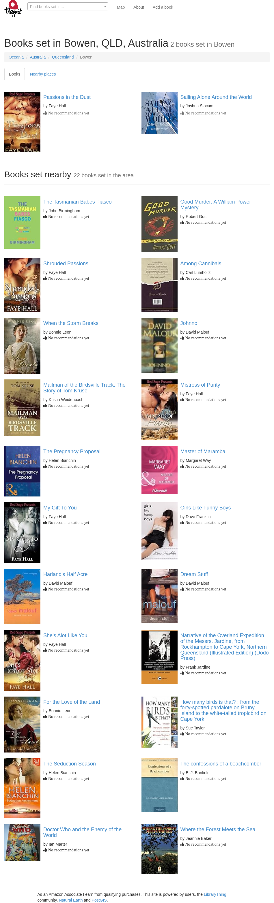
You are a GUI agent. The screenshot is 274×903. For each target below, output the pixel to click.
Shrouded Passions (65, 263)
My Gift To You (60, 508)
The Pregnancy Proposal (71, 451)
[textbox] (68, 7)
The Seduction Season (69, 764)
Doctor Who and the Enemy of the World (82, 832)
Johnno (188, 323)
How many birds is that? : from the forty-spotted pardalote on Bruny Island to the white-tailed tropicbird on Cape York (223, 710)
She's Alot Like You (65, 635)
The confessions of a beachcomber (220, 764)
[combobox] (67, 6)
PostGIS (99, 900)
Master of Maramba (202, 451)
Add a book (163, 7)
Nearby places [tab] (43, 74)
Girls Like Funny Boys (205, 508)
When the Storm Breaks (70, 323)
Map (121, 7)
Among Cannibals (200, 263)
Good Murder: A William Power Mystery (215, 204)
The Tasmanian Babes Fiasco (77, 202)
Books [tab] (14, 74)
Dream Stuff (194, 574)
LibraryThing (215, 894)
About (138, 7)
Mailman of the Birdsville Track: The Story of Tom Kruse (84, 388)
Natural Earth (71, 900)
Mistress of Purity (200, 385)
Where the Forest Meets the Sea (218, 829)
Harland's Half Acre (65, 574)
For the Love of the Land (71, 702)
